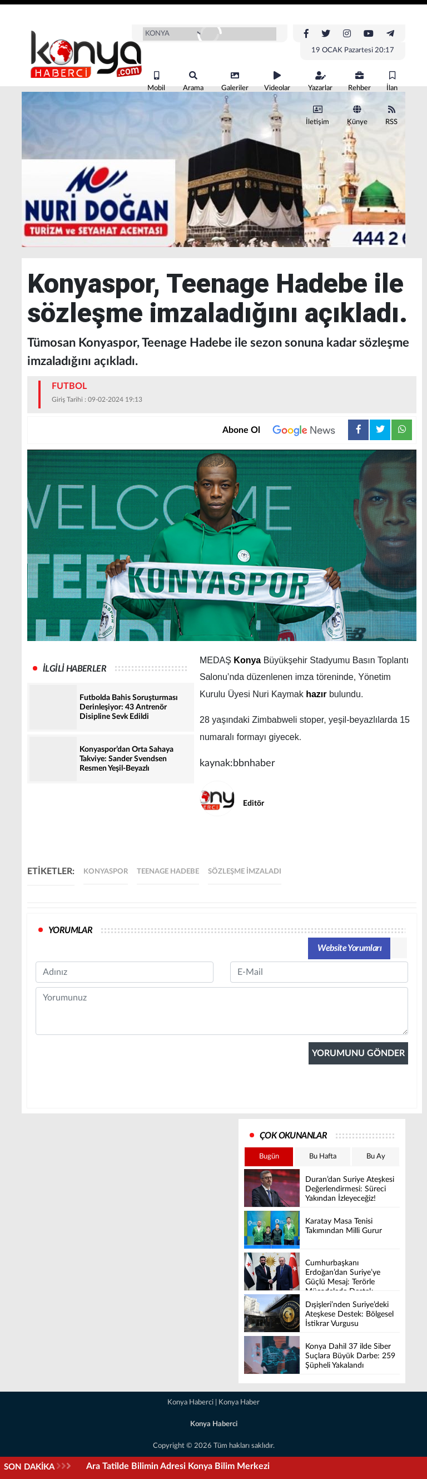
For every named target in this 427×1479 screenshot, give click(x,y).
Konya (247, 660)
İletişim (317, 115)
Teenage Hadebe (168, 871)
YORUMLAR (70, 930)
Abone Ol (285, 430)
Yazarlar (320, 81)
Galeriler (235, 81)
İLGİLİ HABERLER (74, 668)
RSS (391, 115)
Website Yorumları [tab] (349, 948)
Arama (193, 81)
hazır (316, 694)
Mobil (156, 81)
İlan (392, 81)
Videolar (277, 81)
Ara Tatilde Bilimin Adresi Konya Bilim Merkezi (178, 1466)
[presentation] (120, 1150)
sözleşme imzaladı (244, 871)
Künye (357, 115)
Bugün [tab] (269, 1156)
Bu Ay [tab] (375, 1156)
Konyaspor (105, 871)
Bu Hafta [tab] (322, 1156)
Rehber (359, 81)
